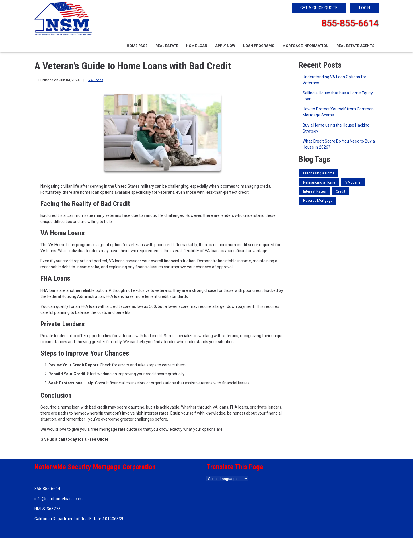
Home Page (137, 46)
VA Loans (95, 80)
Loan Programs (258, 46)
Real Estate (166, 46)
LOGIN (364, 7)
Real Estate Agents (355, 46)
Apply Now (225, 46)
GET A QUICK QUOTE (319, 7)
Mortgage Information (305, 46)
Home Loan (196, 46)
